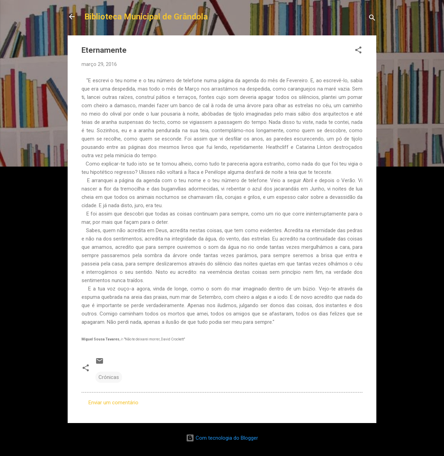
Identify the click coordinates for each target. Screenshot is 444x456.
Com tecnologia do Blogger (222, 438)
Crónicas (109, 377)
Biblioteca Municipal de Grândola (146, 17)
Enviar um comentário (113, 402)
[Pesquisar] (372, 18)
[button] (358, 51)
